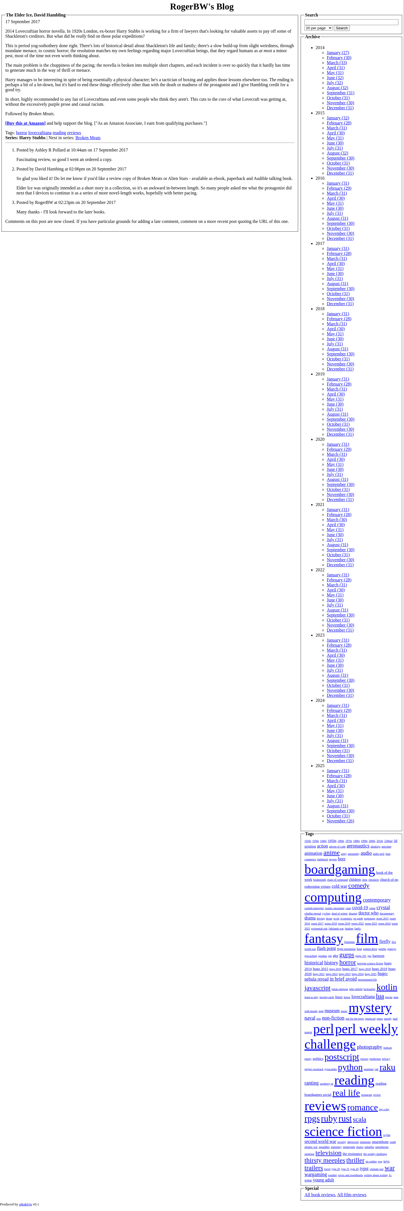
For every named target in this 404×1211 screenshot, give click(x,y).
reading (59, 132)
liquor (347, 997)
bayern (333, 859)
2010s (379, 840)
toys (387, 1161)
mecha (388, 997)
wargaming (315, 1174)
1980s (356, 840)
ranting (311, 1083)
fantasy (323, 938)
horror (21, 132)
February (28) (339, 123)
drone (329, 918)
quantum (369, 1069)
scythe (387, 1135)
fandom (349, 928)
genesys (391, 948)
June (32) (335, 77)
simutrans (365, 1141)
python (350, 1067)
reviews (74, 132)
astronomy (353, 853)
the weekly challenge (375, 1153)
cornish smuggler (314, 908)
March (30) (337, 519)
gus (369, 955)
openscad (370, 1018)
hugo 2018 (365, 969)
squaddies (324, 1147)
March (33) (337, 62)
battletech (322, 859)
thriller (355, 1160)
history (331, 963)
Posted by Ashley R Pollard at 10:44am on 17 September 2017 (72, 150)
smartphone (380, 1142)
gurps (346, 954)
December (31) (340, 107)
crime (372, 908)
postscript (342, 1057)
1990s (364, 840)
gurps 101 (360, 955)
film (367, 938)
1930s (315, 840)
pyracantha (331, 1069)
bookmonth (319, 879)
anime (331, 852)
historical (313, 963)
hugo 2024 (358, 974)
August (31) (337, 218)
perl (323, 1028)
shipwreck (353, 1141)
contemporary (377, 900)
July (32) (335, 82)
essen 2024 (384, 923)
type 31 (345, 1169)
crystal (383, 907)
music (344, 1011)
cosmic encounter (334, 908)
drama (310, 918)
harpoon (378, 956)
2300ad (388, 840)
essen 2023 (371, 923)
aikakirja (375, 846)
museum (332, 1010)
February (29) (339, 188)
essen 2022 (358, 923)
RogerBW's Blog (202, 6)
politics (318, 1058)
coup (348, 908)
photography (369, 1047)
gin (330, 955)
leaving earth (327, 997)
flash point (326, 948)
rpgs (312, 1118)
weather (332, 1175)
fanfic (357, 928)
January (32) (338, 117)
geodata (322, 955)
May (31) (335, 72)
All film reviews (351, 1194)
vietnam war (377, 1169)
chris (364, 879)
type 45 (354, 1169)
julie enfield (355, 989)
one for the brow (354, 1018)
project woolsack (313, 1069)
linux (339, 997)
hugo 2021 (319, 974)
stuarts (359, 1147)
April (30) (336, 133)
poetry (308, 1058)
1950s (332, 841)
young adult (323, 1180)
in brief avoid (343, 979)
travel (327, 1169)
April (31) (336, 67)
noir (318, 1018)
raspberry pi (326, 1083)
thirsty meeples (324, 1160)
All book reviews (319, 1194)
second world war (320, 1141)
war (389, 1167)
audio (366, 853)
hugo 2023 (345, 974)
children (355, 879)
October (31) (338, 97)
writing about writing (376, 1175)
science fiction (343, 1131)
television (329, 1152)
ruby (329, 1118)
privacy (386, 1058)
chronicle (373, 879)
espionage (369, 918)
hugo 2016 (335, 969)
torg (380, 1161)
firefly (384, 941)
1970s (348, 840)
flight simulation (346, 948)
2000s (372, 840)
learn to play (311, 997)
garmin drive (370, 948)
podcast (387, 1047)
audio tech (378, 853)
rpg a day (384, 1109)
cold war (339, 886)
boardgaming (339, 869)
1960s (341, 840)
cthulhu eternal (312, 913)
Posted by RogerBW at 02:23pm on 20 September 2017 (66, 202)
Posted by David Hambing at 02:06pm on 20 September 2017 (71, 169)
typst (364, 1168)
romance (362, 1107)
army (344, 853)
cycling (326, 913)
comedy (358, 885)
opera (380, 1018)
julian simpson (340, 989)
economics (346, 918)
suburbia (369, 1147)
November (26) (340, 820)
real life (346, 1093)
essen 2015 (382, 918)
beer (342, 858)
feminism (349, 941)
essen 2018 (331, 923)
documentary (387, 913)
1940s (323, 840)
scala (359, 1119)
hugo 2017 (350, 969)
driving (321, 918)
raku (387, 1067)
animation (313, 853)
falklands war (336, 928)
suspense (309, 1153)
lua (380, 996)
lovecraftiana (40, 132)
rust (345, 1118)
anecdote (386, 846)
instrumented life (367, 979)
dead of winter (340, 913)
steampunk (349, 1147)
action (322, 846)
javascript (317, 987)
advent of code (337, 846)
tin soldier (371, 1161)
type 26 (336, 1169)
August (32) (337, 87)
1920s (307, 840)
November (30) (340, 102)
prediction (375, 1058)
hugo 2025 (371, 974)
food (359, 948)
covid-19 (360, 907)
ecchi (336, 918)
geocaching (310, 955)
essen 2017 (317, 923)
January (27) (338, 52)
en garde (358, 918)
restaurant (366, 1094)
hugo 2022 (332, 974)
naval (309, 1018)
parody (388, 1018)
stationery (336, 1147)
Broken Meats (88, 137)
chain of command (337, 879)
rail (376, 1069)
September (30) (340, 158)
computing (333, 897)
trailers (313, 1167)
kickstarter (369, 989)
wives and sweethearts (350, 1175)
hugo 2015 (320, 969)
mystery (370, 1007)
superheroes (382, 1147)
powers (364, 1058)
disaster (353, 913)
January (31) (338, 183)
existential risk (319, 928)
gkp (335, 956)
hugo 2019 (379, 969)
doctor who (368, 913)
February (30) (339, 57)
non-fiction (333, 1018)
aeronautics (358, 846)
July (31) (335, 148)
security (341, 1141)
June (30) (335, 143)
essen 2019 (344, 923)
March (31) (337, 128)
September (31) (340, 92)
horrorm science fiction (370, 963)
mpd (320, 1011)
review (377, 1094)
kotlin (386, 987)
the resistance (352, 1154)
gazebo (382, 948)
